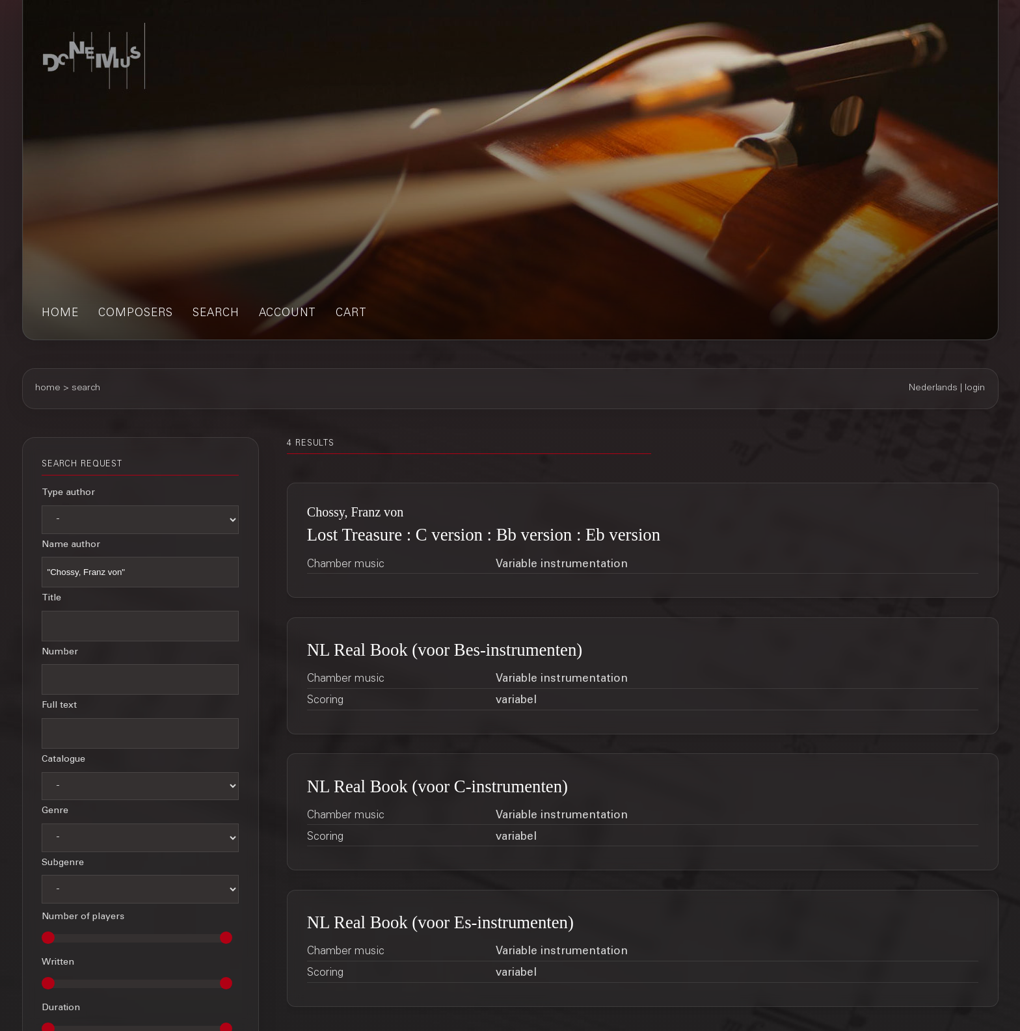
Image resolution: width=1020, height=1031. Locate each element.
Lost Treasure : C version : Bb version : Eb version (483, 534)
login (975, 388)
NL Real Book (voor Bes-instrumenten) (444, 650)
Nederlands (933, 388)
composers (135, 313)
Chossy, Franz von (355, 512)
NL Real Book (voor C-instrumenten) (437, 786)
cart (351, 313)
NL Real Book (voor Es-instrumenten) (440, 922)
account (287, 313)
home (60, 313)
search (216, 313)
